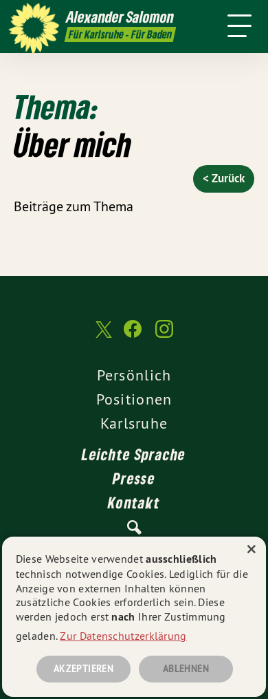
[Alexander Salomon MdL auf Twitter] (102, 336)
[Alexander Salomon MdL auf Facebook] (132, 336)
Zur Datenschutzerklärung (123, 636)
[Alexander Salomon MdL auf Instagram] (164, 336)
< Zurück (224, 178)
